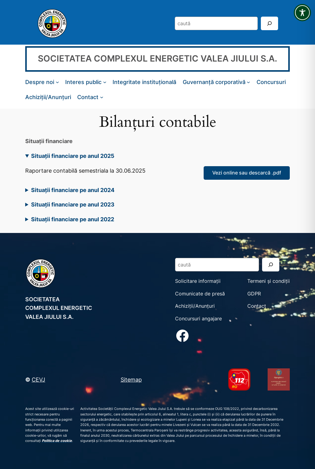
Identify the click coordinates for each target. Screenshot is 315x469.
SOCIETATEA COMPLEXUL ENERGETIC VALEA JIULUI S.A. (157, 58)
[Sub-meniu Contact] (101, 97)
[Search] (269, 23)
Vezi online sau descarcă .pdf (246, 173)
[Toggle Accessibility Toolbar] (302, 13)
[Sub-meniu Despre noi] (57, 82)
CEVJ (38, 379)
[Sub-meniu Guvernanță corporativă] (248, 82)
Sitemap (131, 379)
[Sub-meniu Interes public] (104, 82)
